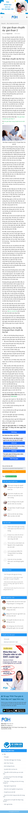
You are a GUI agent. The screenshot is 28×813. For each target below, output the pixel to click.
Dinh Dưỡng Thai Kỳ (8, 766)
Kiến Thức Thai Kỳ (8, 763)
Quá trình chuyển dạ (11, 476)
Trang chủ (3, 23)
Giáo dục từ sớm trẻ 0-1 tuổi (10, 642)
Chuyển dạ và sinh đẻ (14, 23)
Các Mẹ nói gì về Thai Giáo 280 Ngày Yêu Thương (13, 777)
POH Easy (14, 432)
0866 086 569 (10, 723)
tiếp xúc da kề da (12, 311)
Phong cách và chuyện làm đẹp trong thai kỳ (13, 800)
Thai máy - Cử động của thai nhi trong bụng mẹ (13, 782)
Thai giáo (6, 757)
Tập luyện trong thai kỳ (9, 786)
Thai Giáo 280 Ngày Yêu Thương (12, 760)
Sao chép (12, 471)
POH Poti (14, 451)
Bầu (8, 23)
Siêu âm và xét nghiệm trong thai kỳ (13, 789)
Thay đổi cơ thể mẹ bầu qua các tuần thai (13, 773)
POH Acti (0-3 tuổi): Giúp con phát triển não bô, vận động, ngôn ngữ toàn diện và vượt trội (13, 583)
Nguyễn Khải (9, 33)
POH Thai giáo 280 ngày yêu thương (12, 574)
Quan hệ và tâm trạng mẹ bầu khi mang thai (14, 795)
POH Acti (14, 443)
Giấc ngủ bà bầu (7, 804)
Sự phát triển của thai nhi (10, 769)
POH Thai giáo (14, 458)
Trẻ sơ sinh (6, 639)
